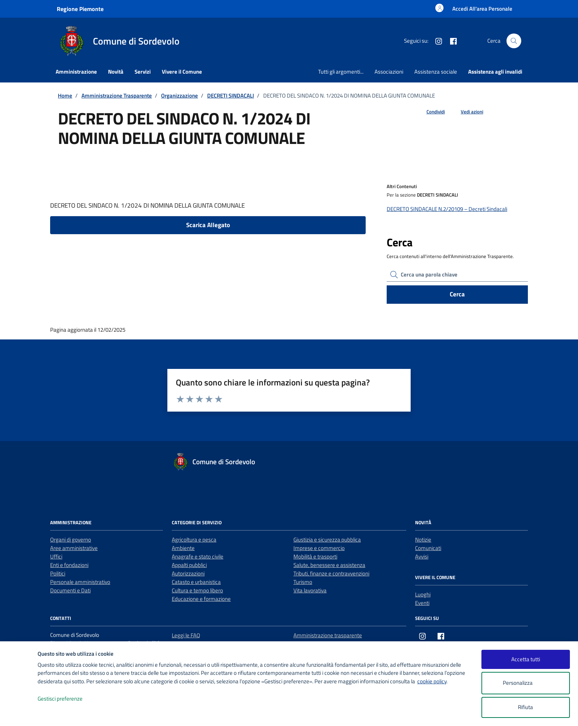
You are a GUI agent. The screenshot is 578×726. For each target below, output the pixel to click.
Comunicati (428, 548)
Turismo (302, 582)
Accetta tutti (525, 659)
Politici (57, 573)
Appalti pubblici (189, 565)
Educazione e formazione (201, 599)
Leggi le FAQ (186, 635)
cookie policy (431, 681)
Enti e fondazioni (69, 565)
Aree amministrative (74, 548)
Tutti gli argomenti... (340, 71)
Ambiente (183, 548)
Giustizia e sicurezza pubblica (327, 539)
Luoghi (423, 594)
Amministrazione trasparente (327, 635)
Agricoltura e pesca (194, 539)
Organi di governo (70, 539)
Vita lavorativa (310, 590)
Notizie (423, 539)
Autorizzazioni (188, 573)
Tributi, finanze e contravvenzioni (331, 573)
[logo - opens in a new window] (19, 713)
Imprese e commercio (319, 548)
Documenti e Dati (70, 590)
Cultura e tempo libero (197, 590)
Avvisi (421, 556)
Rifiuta (525, 707)
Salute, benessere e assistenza (329, 565)
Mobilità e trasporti (315, 556)
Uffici (56, 556)
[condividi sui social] (429, 112)
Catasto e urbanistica (196, 582)
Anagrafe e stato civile (197, 556)
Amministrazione (76, 71)
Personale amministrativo (80, 582)
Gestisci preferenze (68, 699)
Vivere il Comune (182, 71)
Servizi (143, 71)
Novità (115, 71)
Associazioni (389, 71)
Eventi (422, 603)
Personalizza (525, 683)
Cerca (457, 294)
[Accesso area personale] (482, 8)
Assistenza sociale (435, 71)
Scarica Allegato (208, 225)
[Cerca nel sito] (513, 41)
